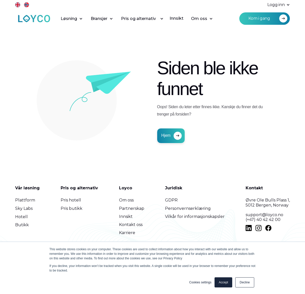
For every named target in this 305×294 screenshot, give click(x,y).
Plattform (25, 200)
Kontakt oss (131, 224)
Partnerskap (131, 208)
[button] (276, 5)
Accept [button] (223, 282)
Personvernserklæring (188, 208)
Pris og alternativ (79, 188)
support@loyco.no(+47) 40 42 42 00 (264, 217)
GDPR (171, 200)
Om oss (126, 200)
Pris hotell (71, 200)
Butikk (22, 224)
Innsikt (176, 18)
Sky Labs (24, 208)
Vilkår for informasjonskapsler (195, 216)
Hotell (21, 216)
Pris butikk (71, 208)
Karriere (127, 232)
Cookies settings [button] (200, 282)
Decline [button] (245, 282)
